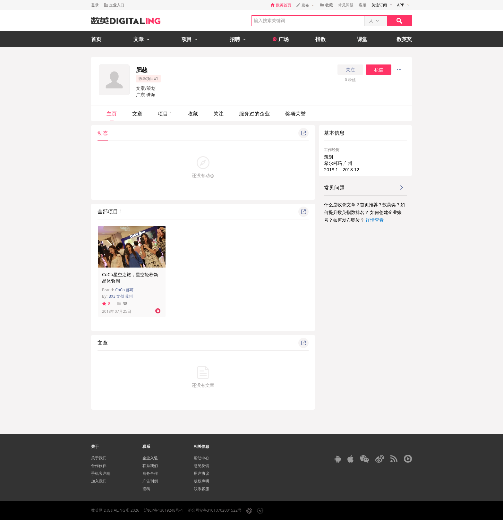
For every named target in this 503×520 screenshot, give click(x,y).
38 (122, 303)
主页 (112, 113)
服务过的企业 (254, 113)
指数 (320, 39)
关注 (350, 69)
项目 (165, 113)
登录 (95, 5)
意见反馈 (201, 465)
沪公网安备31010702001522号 (215, 510)
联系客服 (201, 488)
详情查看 (375, 220)
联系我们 (150, 465)
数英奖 (404, 39)
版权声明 (201, 481)
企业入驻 (150, 458)
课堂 (362, 39)
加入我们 (99, 481)
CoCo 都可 (124, 290)
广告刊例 (150, 481)
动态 (103, 132)
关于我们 (99, 458)
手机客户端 (100, 473)
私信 (378, 69)
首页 (96, 39)
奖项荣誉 (295, 113)
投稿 (146, 488)
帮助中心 (201, 458)
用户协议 (201, 473)
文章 (137, 113)
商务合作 (150, 473)
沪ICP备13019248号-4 (163, 510)
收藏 (193, 113)
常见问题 (346, 5)
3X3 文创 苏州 (121, 296)
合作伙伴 (99, 465)
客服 (362, 5)
